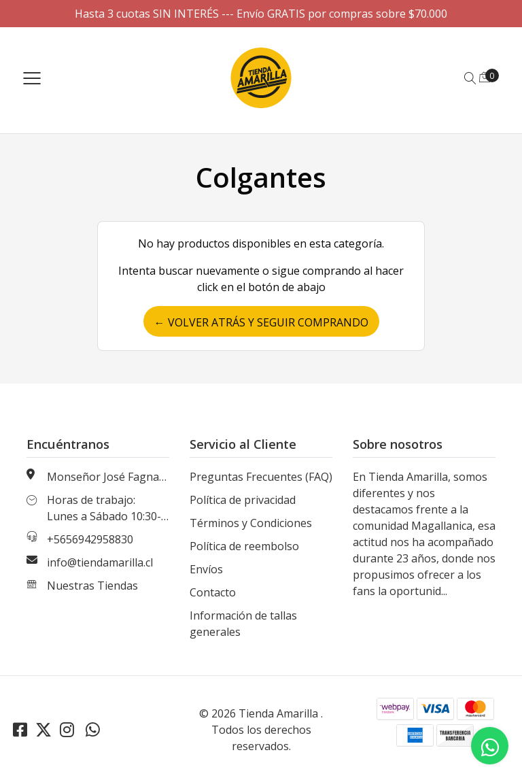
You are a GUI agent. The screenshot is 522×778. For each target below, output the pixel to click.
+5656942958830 (90, 539)
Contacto (213, 592)
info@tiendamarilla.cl (100, 562)
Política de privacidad (243, 499)
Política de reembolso (244, 546)
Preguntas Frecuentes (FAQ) (261, 476)
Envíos (206, 569)
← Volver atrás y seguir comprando (261, 322)
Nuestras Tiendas (92, 585)
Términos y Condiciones (251, 522)
